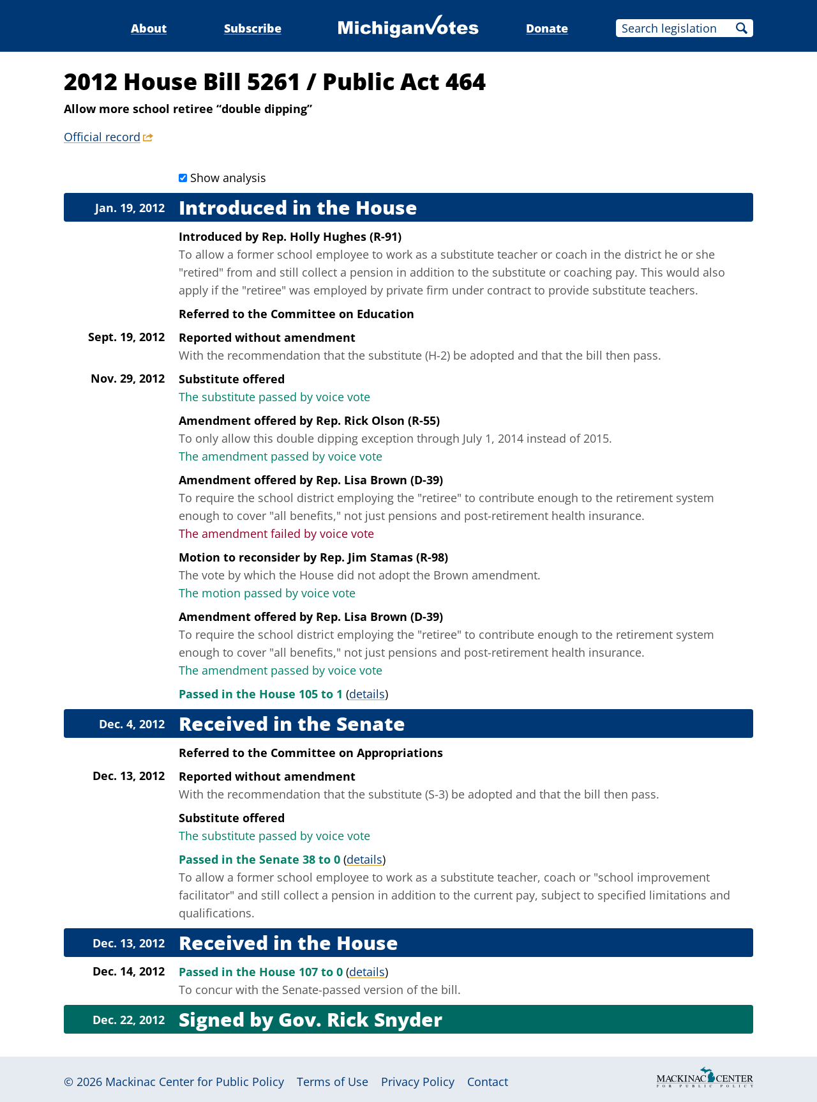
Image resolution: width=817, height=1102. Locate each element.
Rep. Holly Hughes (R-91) (331, 236)
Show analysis (228, 177)
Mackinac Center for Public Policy (194, 1081)
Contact (487, 1081)
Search (741, 28)
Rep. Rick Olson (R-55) (378, 420)
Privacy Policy (417, 1081)
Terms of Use (332, 1081)
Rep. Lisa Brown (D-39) (379, 479)
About (149, 28)
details (367, 693)
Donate (547, 28)
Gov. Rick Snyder (360, 1019)
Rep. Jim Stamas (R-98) (384, 557)
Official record (102, 136)
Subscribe (252, 28)
